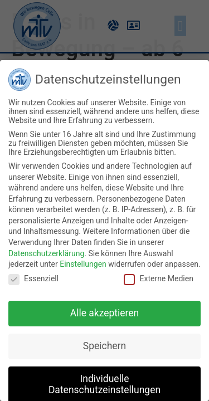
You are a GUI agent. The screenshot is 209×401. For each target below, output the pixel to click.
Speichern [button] (104, 345)
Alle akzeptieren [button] (104, 313)
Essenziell (33, 278)
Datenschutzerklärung (46, 253)
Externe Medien (158, 278)
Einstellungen (83, 264)
